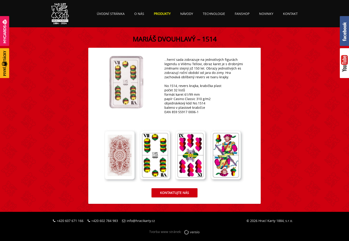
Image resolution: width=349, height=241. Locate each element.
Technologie (214, 13)
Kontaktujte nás (174, 193)
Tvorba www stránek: (174, 232)
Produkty (162, 13)
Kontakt (290, 13)
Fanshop (242, 13)
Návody (186, 13)
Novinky (266, 13)
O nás (139, 13)
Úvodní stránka (111, 13)
